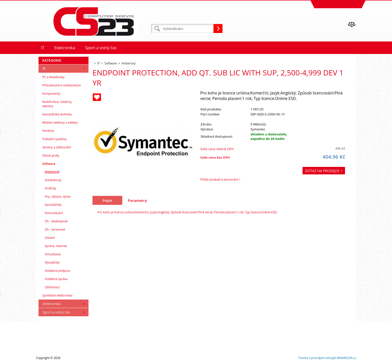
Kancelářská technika (57, 114)
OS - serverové (55, 229)
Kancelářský (53, 205)
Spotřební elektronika (57, 295)
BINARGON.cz (346, 358)
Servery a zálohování (56, 147)
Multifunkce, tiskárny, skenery (57, 104)
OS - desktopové (56, 221)
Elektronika (51, 303)
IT (44, 68)
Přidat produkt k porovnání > (220, 179)
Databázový (53, 180)
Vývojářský (52, 262)
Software (48, 164)
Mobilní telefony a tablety (60, 122)
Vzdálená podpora (57, 271)
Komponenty (51, 93)
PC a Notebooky (53, 77)
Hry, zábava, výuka (58, 196)
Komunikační (54, 213)
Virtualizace (53, 254)
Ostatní (50, 238)
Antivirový (52, 172)
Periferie (48, 131)
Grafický (50, 188)
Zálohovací (52, 287)
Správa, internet (56, 246)
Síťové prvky (50, 155)
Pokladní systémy (54, 139)
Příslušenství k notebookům (61, 85)
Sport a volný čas (56, 312)
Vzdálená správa (56, 279)
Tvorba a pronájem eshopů (317, 358)
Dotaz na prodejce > (323, 170)
